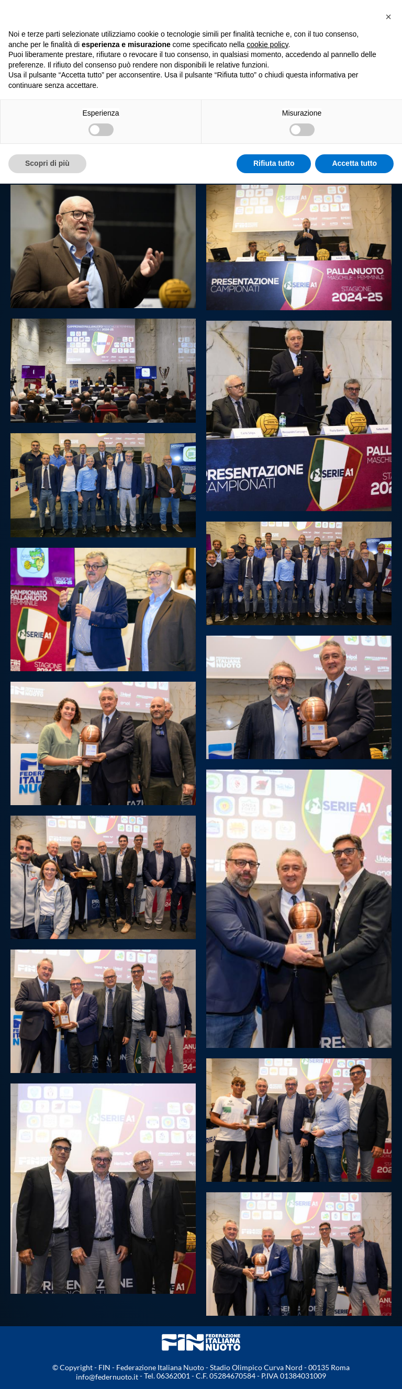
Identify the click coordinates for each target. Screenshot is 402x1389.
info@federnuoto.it (107, 1376)
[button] (388, 16)
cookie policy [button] (267, 44)
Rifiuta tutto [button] (274, 163)
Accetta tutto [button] (354, 163)
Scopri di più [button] (47, 163)
